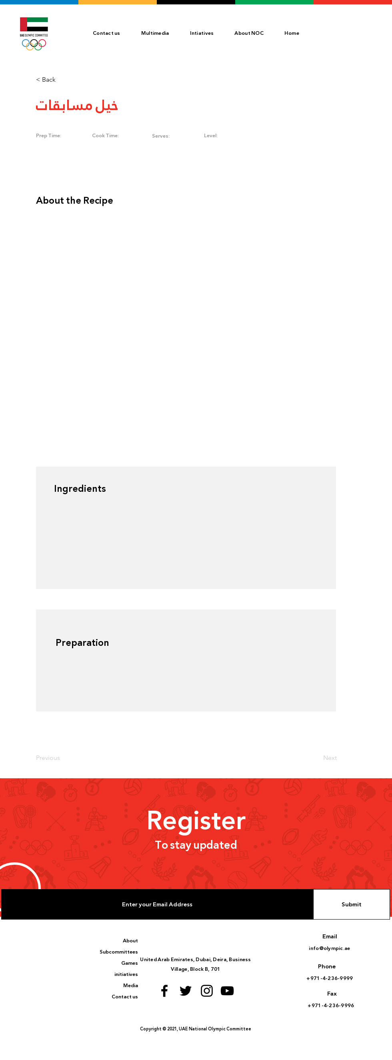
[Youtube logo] (227, 991)
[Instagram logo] (207, 991)
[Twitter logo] (186, 991)
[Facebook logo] (164, 991)
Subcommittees (119, 952)
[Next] (316, 758)
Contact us (125, 996)
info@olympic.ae (329, 948)
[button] (249, 33)
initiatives (126, 974)
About (130, 940)
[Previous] (62, 758)
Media (130, 985)
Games (129, 963)
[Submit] (351, 904)
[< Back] (62, 80)
